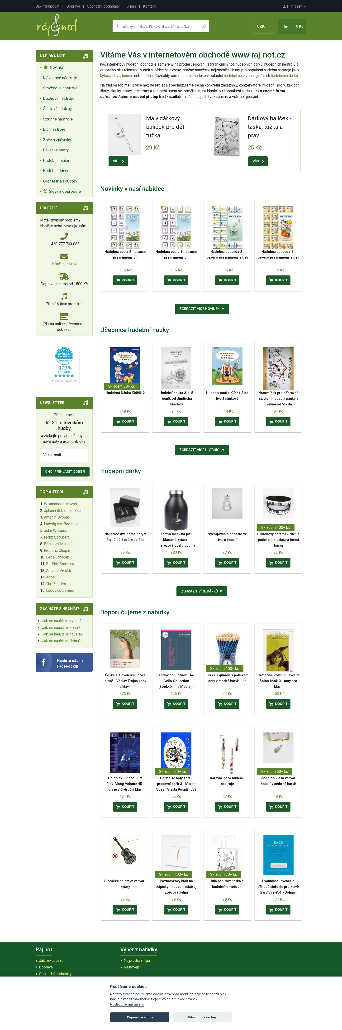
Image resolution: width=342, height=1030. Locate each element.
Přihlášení (294, 6)
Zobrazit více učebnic (201, 450)
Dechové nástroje (58, 98)
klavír (116, 75)
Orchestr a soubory (60, 181)
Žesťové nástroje (58, 108)
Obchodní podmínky (103, 6)
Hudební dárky (55, 170)
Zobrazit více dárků (202, 591)
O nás (131, 6)
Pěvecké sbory (56, 150)
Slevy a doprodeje (62, 191)
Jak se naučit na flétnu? (61, 641)
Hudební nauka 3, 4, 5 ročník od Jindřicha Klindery (176, 398)
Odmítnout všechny (202, 1017)
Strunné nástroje (58, 119)
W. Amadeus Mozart (60, 504)
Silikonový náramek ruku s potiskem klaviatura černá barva (278, 540)
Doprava (73, 6)
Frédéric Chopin (57, 550)
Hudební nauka (56, 160)
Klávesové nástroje (60, 77)
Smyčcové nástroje (60, 88)
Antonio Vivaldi (58, 570)
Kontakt (149, 6)
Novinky (53, 67)
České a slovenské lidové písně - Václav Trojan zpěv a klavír (125, 681)
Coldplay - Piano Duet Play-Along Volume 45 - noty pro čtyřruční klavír (125, 784)
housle (128, 75)
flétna (148, 75)
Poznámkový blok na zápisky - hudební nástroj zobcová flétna (176, 887)
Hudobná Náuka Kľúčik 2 (125, 393)
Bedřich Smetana (60, 564)
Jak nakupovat (47, 6)
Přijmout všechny (140, 1017)
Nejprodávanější (137, 960)
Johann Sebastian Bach (63, 510)
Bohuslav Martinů (58, 544)
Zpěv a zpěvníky (57, 139)
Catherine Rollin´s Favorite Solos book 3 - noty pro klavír (278, 681)
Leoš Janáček (57, 557)
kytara (105, 75)
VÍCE (118, 161)
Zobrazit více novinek (201, 309)
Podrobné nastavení (127, 1004)
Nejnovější (132, 967)
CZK (264, 26)
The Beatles (56, 584)
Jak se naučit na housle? (62, 634)
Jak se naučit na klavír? (61, 627)
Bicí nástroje (54, 129)
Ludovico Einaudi (60, 590)
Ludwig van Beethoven (62, 524)
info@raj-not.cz (64, 264)
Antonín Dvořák (56, 517)
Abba (50, 577)
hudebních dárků (284, 75)
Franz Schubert (56, 537)
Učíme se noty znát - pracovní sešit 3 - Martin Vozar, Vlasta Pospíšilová (176, 784)
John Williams (55, 530)
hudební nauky (235, 75)
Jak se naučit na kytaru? (61, 621)
